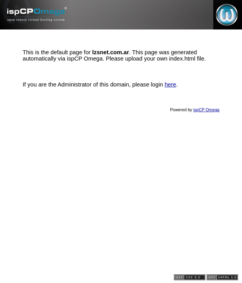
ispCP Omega (206, 109)
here (170, 84)
